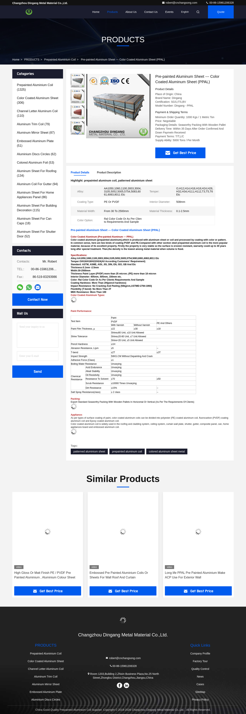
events (169, 11)
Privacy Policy (200, 699)
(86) (35, 195)
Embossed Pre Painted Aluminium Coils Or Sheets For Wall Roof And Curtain (119, 575)
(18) (34, 221)
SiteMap (200, 691)
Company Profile (200, 653)
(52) (36, 234)
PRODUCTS (31, 59)
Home (95, 11)
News (200, 676)
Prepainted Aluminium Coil (60, 59)
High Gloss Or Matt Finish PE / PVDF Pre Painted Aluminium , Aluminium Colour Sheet (44, 575)
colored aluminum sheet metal (167, 451)
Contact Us (150, 11)
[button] (77, 133)
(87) (36, 132)
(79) (33, 124)
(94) (37, 184)
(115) (37, 208)
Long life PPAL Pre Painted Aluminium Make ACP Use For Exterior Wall (195, 575)
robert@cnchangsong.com (180, 2)
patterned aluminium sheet (89, 451)
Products (112, 11)
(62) (36, 154)
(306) (37, 100)
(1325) (35, 87)
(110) (37, 113)
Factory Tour (200, 661)
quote (220, 11)
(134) (36, 173)
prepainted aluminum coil (127, 451)
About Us (131, 11)
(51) (35, 143)
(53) (35, 162)
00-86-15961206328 (220, 2)
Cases (200, 684)
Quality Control (200, 668)
